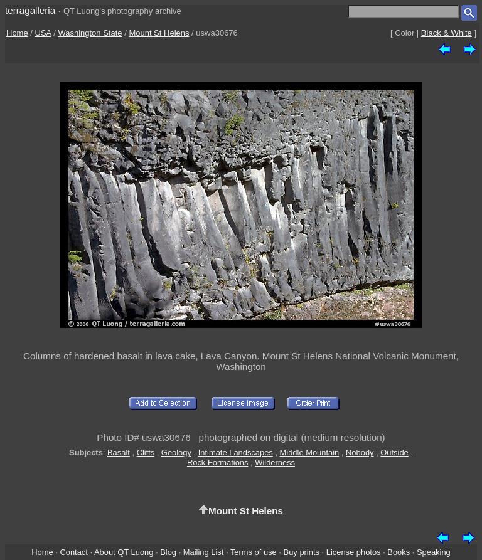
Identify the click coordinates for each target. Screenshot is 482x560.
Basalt (118, 452)
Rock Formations (218, 462)
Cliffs (145, 452)
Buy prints (301, 552)
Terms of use (253, 552)
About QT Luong (123, 552)
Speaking (434, 552)
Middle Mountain (310, 452)
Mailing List (203, 552)
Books (398, 552)
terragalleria (30, 10)
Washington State (90, 33)
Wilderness (275, 462)
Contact (73, 552)
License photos (353, 552)
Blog (168, 552)
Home (17, 33)
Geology (176, 452)
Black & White (446, 33)
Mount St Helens (159, 33)
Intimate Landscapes (235, 452)
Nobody (360, 452)
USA (43, 33)
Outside (394, 452)
